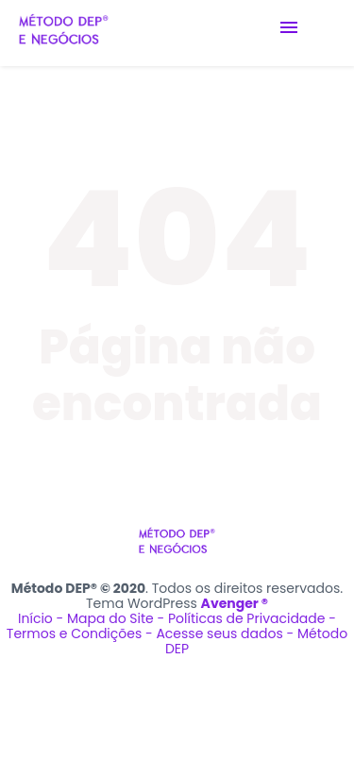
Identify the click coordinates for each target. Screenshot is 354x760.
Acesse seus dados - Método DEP (251, 641)
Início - (42, 618)
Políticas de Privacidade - (252, 618)
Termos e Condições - (82, 633)
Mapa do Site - (117, 618)
